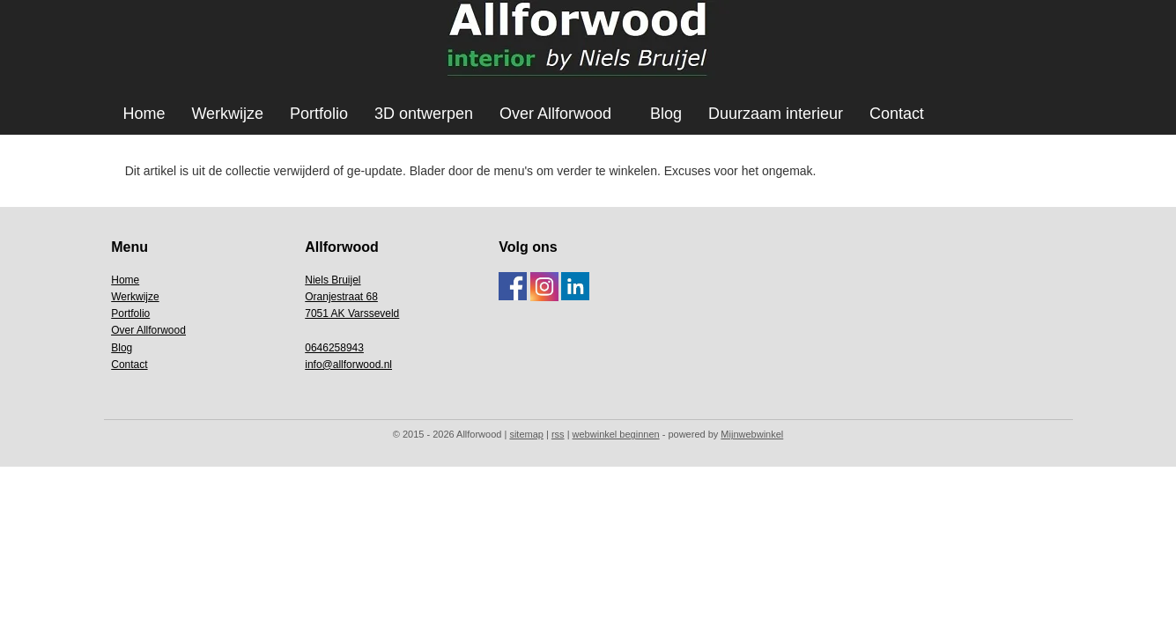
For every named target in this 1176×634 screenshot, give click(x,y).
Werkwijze (227, 113)
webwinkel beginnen (616, 434)
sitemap (526, 434)
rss (558, 434)
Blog (666, 113)
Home (143, 113)
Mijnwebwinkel (752, 434)
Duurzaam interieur (775, 113)
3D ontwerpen (423, 113)
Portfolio (319, 113)
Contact (896, 113)
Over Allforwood (555, 113)
